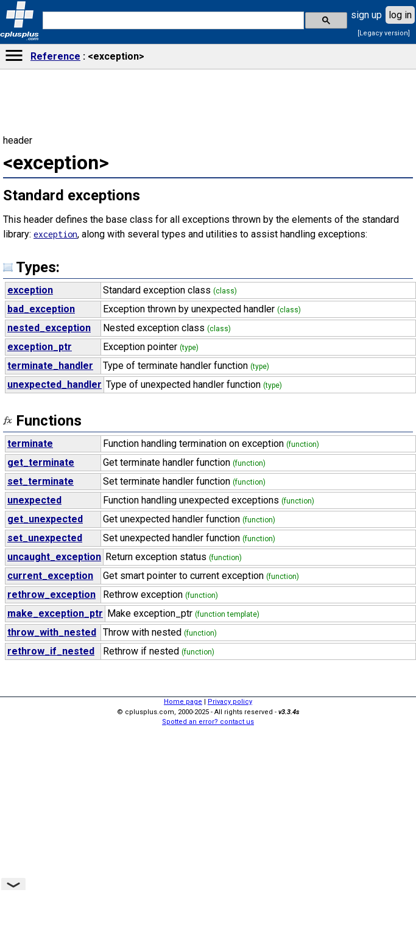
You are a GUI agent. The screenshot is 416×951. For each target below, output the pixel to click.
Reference (55, 56)
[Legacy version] (384, 33)
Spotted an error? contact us (208, 722)
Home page (183, 702)
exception (55, 234)
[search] (172, 20)
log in (400, 15)
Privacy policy (230, 702)
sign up (366, 15)
